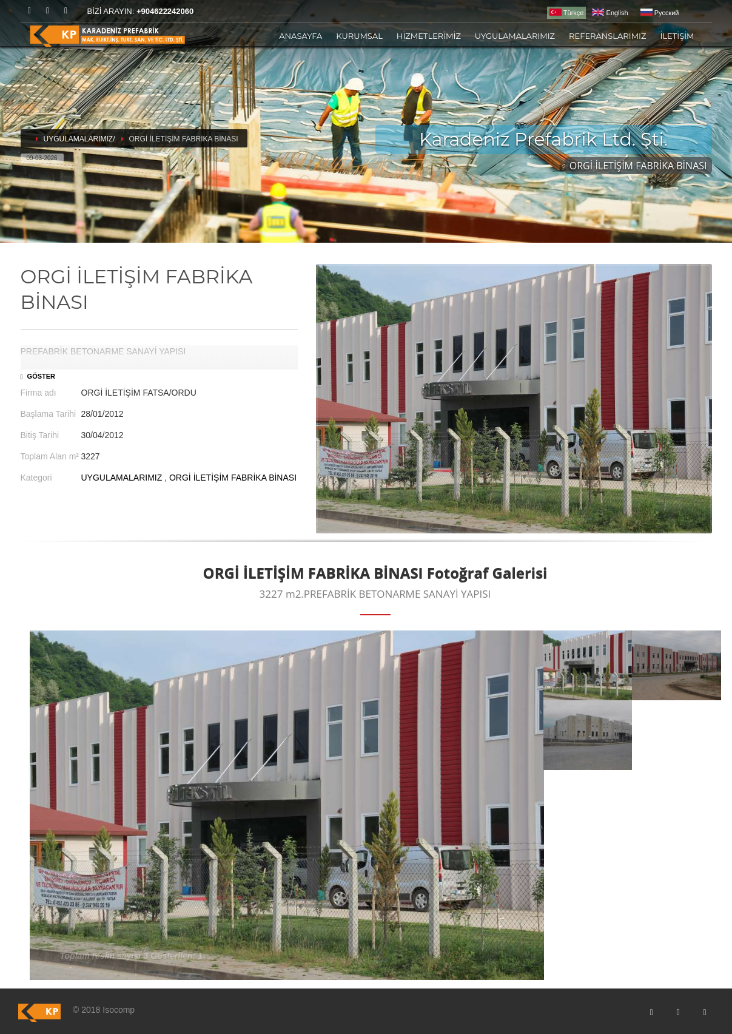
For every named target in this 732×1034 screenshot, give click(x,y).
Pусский (659, 13)
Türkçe (566, 12)
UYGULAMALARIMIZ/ (79, 139)
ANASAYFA (300, 36)
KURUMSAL (359, 36)
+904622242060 (164, 11)
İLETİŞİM (677, 36)
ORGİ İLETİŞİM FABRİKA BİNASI (233, 477)
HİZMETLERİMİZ (429, 36)
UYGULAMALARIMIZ (515, 36)
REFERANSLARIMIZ (607, 36)
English (610, 13)
